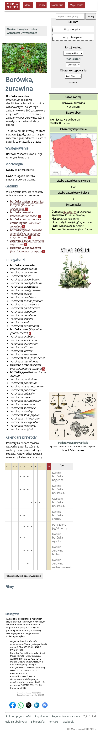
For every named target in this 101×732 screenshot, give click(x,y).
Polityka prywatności (18, 716)
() (27, 205)
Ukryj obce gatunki (73, 29)
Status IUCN (73, 59)
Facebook (68, 721)
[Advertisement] (73, 342)
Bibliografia (38, 721)
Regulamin (41, 716)
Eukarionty (69, 211)
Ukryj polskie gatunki (73, 37)
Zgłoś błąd (89, 716)
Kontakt (53, 721)
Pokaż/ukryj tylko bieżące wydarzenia (23, 576)
